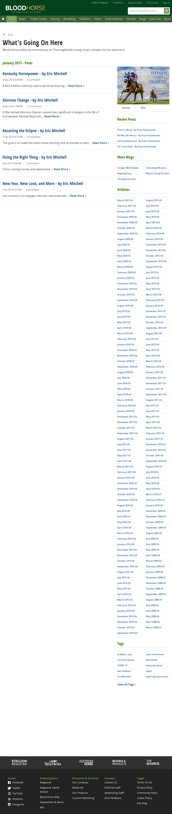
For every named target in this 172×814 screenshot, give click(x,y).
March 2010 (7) (153, 494)
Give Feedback (113, 798)
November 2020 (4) (127, 222)
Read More (75, 86)
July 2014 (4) (152, 205)
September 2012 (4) (156, 327)
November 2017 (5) (127, 422)
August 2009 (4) (154, 533)
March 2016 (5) (125, 533)
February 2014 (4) (155, 233)
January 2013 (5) (154, 305)
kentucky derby (154, 665)
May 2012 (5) (152, 350)
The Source (152, 2)
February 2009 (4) (155, 566)
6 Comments (33, 79)
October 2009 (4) (154, 522)
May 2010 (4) (152, 483)
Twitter (14, 788)
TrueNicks (118, 2)
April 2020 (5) (124, 261)
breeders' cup (124, 654)
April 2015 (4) (124, 594)
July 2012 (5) (152, 339)
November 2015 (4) (127, 555)
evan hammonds (155, 654)
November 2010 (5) (156, 449)
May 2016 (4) (123, 522)
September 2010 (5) (156, 461)
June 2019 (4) (123, 316)
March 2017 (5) (125, 466)
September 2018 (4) (127, 366)
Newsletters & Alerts (52, 802)
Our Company (80, 782)
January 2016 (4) (125, 544)
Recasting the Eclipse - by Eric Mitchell (34, 131)
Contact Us (111, 782)
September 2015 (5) (127, 566)
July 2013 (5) (152, 272)
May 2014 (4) (152, 216)
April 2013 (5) (153, 289)
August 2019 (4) (125, 305)
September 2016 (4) (127, 499)
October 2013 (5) (154, 255)
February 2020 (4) (126, 272)
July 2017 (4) (123, 444)
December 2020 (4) (127, 216)
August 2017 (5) (125, 438)
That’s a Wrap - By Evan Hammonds (136, 129)
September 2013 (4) (156, 261)
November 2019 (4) (127, 289)
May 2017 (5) (123, 455)
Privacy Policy (144, 787)
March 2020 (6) (125, 266)
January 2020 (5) (125, 277)
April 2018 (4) (124, 394)
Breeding (69, 19)
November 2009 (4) (156, 516)
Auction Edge (135, 2)
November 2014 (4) (127, 621)
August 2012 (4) (154, 333)
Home (4, 34)
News (22, 19)
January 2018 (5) (125, 411)
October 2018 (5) (125, 361)
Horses (131, 19)
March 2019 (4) (125, 333)
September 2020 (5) (127, 233)
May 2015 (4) (123, 588)
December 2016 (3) (127, 483)
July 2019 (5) (123, 311)
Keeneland (151, 659)
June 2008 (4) (152, 610)
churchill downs (125, 659)
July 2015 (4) (123, 577)
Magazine (45, 782)
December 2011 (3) (155, 377)
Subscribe (155, 19)
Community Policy (147, 792)
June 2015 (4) (123, 583)
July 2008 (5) (152, 605)
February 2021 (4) (126, 205)
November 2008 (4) (156, 583)
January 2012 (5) (154, 372)
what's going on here (157, 676)
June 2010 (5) (152, 477)
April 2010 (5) (153, 488)
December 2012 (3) (155, 311)
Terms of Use (144, 782)
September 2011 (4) (156, 394)
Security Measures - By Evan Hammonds (138, 141)
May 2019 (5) (123, 322)
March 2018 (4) (125, 400)
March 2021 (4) (125, 200)
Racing (55, 19)
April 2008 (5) (153, 621)
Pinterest (15, 798)
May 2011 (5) (152, 416)
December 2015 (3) (127, 549)
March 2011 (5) (153, 427)
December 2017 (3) (127, 416)
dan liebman (124, 671)
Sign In (166, 2)
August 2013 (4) (154, 266)
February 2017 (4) (126, 472)
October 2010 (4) (154, 455)
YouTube (15, 793)
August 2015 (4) (125, 572)
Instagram (16, 804)
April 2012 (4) (153, 355)
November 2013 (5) (156, 250)
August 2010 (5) (154, 466)
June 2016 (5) (123, 516)
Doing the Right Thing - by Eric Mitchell (35, 158)
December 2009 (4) (155, 510)
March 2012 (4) (153, 361)
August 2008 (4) (154, 599)
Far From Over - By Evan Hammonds (136, 146)
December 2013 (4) (155, 244)
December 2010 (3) (155, 444)
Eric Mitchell (123, 676)
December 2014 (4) (127, 616)
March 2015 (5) (125, 599)
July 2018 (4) (123, 377)
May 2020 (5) (123, 255)
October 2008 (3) (154, 588)
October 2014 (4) (125, 627)
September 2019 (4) (127, 300)
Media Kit (77, 787)
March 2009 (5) (153, 560)
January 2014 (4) (154, 239)
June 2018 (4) (123, 383)
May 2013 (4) (152, 283)
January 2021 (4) (125, 211)
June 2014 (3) (152, 211)
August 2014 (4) (154, 200)
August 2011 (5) (154, 400)
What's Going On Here (157, 173)
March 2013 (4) (153, 294)
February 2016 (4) (126, 538)
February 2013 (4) (155, 300)
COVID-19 (122, 665)
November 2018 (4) (127, 355)
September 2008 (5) (156, 594)
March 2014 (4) (153, 228)
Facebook (15, 782)
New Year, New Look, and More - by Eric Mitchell (43, 184)
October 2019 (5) (125, 294)
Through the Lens (126, 178)
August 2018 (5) (125, 372)
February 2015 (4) (126, 605)
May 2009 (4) (152, 549)
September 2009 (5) (156, 527)
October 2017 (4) (125, 427)
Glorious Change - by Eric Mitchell (30, 100)
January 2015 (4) (125, 610)
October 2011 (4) (154, 388)
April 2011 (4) (153, 422)
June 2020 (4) (123, 250)
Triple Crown (38, 19)
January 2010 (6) (154, 505)
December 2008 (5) (155, 577)
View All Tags (125, 684)
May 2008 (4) (152, 616)
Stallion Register (100, 2)
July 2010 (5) (152, 472)
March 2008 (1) (153, 627)
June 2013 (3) (152, 277)
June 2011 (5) (152, 411)
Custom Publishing (83, 798)
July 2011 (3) (152, 405)
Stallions (85, 19)
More (167, 19)
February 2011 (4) (155, 433)
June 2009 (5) (152, 544)
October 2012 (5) (154, 322)
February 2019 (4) (126, 339)
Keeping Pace (124, 173)
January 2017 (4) (125, 477)
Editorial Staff (112, 787)
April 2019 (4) (124, 327)
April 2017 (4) (124, 461)
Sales (98, 19)
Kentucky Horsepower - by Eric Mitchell (35, 74)
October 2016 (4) (125, 494)
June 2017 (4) (123, 449)
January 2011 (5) (154, 438)
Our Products (80, 792)
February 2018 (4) (126, 405)
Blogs (143, 19)
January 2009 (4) (154, 572)
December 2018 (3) (127, 350)
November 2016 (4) (127, 488)
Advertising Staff (114, 792)
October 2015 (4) (125, 560)
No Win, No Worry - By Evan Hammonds (138, 135)
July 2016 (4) (123, 510)
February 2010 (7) (155, 499)
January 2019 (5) (125, 344)
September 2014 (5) (127, 633)
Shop (119, 762)
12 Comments (34, 106)
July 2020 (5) (123, 244)
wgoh (149, 671)
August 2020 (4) (125, 239)
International (113, 19)
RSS (143, 108)
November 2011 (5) (156, 383)
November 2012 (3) (156, 316)
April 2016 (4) (124, 527)
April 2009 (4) (153, 555)
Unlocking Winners (156, 167)
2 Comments (32, 163)
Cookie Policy (144, 798)
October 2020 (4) (125, 228)
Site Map (142, 803)
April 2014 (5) (153, 222)
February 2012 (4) (155, 366)
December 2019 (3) (127, 283)
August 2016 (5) (125, 505)
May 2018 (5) (123, 388)
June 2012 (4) (152, 344)
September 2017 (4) (127, 433)
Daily (11, 19)
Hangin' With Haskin (128, 167)
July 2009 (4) (152, 538)
